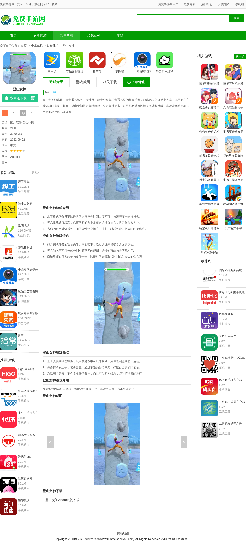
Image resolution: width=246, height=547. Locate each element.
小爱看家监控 (142, 62)
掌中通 (52, 62)
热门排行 (207, 4)
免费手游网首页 (168, 4)
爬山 (55, 92)
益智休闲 (52, 45)
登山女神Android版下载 (62, 500)
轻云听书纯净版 (164, 63)
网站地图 (123, 533)
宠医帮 (119, 62)
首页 (13, 35)
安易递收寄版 (74, 62)
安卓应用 (93, 35)
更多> (35, 172)
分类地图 (224, 4)
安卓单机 (66, 35)
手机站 (239, 4)
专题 (120, 35)
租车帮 (97, 62)
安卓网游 (40, 35)
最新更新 (189, 4)
